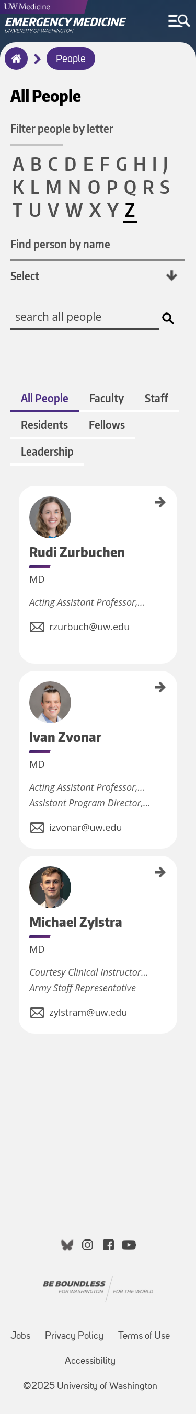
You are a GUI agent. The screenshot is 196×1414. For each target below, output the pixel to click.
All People (44, 398)
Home (14, 65)
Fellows (107, 425)
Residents (44, 425)
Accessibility (90, 1361)
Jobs (20, 1336)
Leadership (47, 451)
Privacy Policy (74, 1336)
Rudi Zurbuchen (22, 505)
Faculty (106, 398)
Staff (156, 398)
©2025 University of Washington (90, 1387)
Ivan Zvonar (22, 685)
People (71, 59)
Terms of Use (144, 1336)
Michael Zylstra (22, 874)
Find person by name (60, 244)
